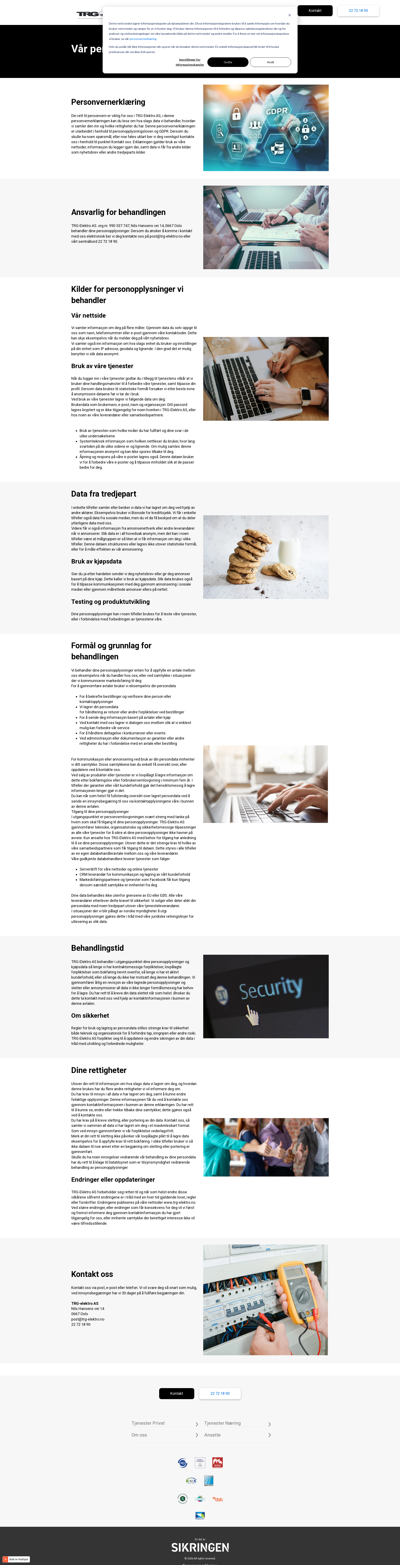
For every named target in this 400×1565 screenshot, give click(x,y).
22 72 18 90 (358, 10)
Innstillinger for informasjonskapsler (190, 62)
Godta (228, 62)
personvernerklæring (142, 39)
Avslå (270, 62)
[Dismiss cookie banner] (289, 15)
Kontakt (315, 10)
